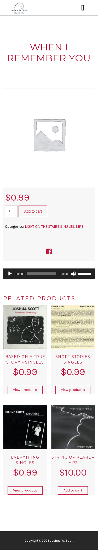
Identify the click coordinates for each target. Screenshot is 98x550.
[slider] (41, 273)
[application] (49, 273)
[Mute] (73, 273)
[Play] (10, 273)
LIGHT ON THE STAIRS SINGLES (49, 226)
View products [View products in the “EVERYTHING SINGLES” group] (25, 490)
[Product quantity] (11, 211)
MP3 (80, 226)
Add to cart (33, 211)
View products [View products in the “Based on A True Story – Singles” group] (25, 390)
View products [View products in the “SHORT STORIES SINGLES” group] (73, 390)
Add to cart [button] (73, 490)
